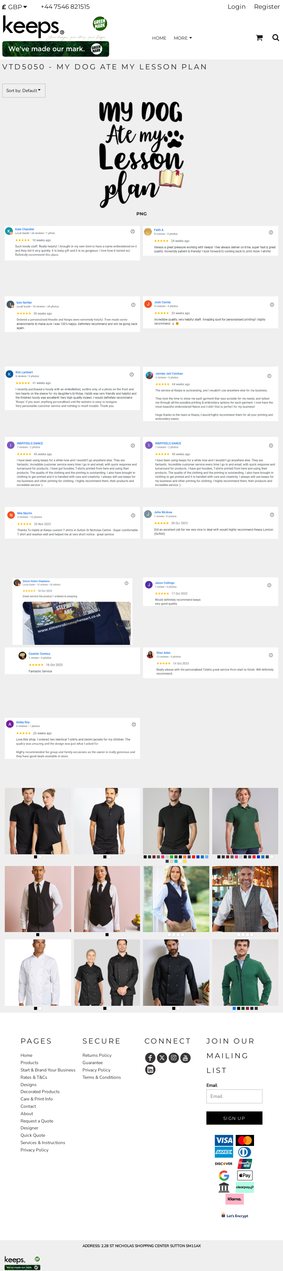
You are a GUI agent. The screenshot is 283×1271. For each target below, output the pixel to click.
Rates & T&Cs (34, 1077)
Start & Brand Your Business (48, 1070)
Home (26, 1055)
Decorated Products (40, 1092)
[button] (17, 7)
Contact (28, 1106)
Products (29, 1063)
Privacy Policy (34, 1150)
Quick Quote (33, 1135)
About (27, 1114)
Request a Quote (37, 1121)
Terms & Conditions (101, 1077)
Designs (29, 1085)
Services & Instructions (43, 1143)
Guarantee (92, 1063)
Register (267, 6)
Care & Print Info (37, 1099)
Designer (29, 1128)
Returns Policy (96, 1055)
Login (237, 6)
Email (211, 1085)
